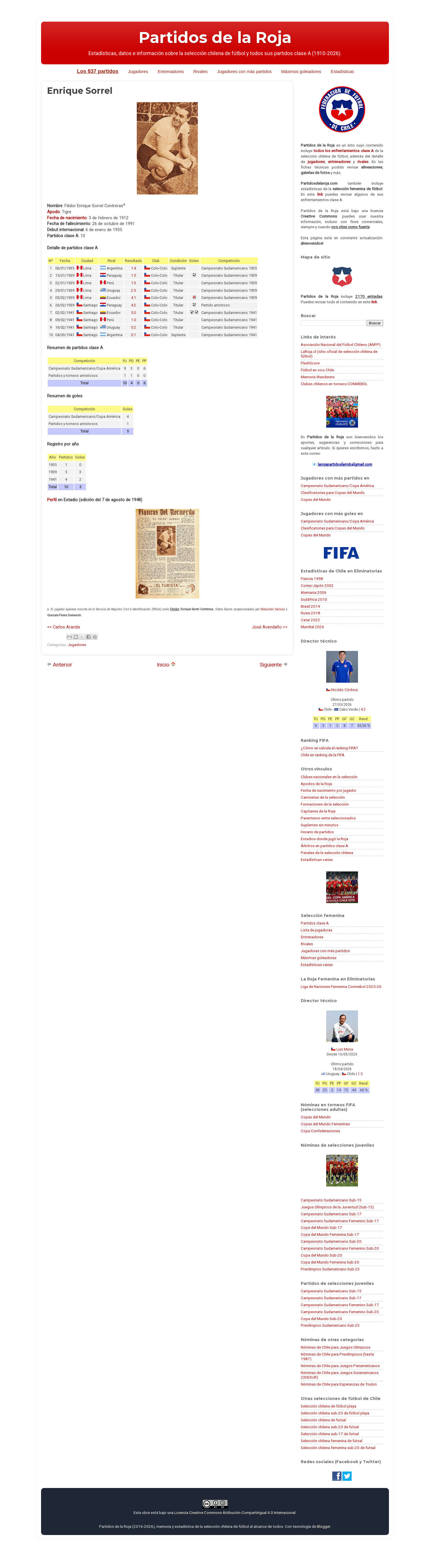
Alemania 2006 (313, 592)
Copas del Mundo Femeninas (325, 1124)
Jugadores (138, 71)
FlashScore (310, 363)
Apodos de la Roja (316, 783)
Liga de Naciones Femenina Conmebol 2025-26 (341, 986)
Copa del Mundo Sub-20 (321, 1255)
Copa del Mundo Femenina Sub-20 (330, 1262)
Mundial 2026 (312, 626)
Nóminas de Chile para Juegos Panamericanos (340, 1365)
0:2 (133, 327)
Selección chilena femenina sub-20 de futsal (338, 1447)
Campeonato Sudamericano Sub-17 (331, 1214)
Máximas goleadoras (318, 957)
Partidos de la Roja (215, 37)
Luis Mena (344, 1049)
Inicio (166, 664)
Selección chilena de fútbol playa (328, 1406)
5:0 (133, 312)
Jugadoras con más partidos (325, 950)
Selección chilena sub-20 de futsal (330, 1427)
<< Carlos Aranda (63, 627)
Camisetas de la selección (323, 797)
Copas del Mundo (316, 499)
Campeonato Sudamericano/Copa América (337, 485)
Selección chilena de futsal (323, 1420)
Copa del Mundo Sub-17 (321, 1227)
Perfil (52, 499)
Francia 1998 (312, 578)
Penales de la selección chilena (327, 852)
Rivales (200, 71)
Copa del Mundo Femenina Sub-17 (330, 1234)
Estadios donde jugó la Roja (324, 838)
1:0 (133, 320)
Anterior (59, 664)
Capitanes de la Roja (318, 811)
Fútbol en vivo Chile (317, 370)
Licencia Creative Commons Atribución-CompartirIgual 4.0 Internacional (235, 1512)
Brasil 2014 (310, 606)
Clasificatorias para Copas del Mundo (333, 492)
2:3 (133, 290)
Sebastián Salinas (273, 609)
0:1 (133, 335)
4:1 (133, 297)
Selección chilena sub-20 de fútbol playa (335, 1413)
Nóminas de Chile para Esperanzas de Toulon (339, 1384)
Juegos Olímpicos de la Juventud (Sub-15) (337, 1207)
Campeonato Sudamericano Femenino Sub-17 (340, 1220)
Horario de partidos (317, 832)
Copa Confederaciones (320, 1130)
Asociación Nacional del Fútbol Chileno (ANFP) (341, 344)
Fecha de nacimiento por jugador (328, 790)
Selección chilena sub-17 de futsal (330, 1433)
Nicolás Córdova (344, 690)
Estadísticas (342, 71)
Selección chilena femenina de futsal (331, 1440)
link (320, 194)
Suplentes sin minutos (319, 825)
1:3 (133, 283)
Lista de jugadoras (316, 930)
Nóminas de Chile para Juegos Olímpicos (335, 1347)
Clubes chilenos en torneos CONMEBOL (334, 383)
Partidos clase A (315, 923)
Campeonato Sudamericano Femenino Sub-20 (340, 1248)
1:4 (133, 268)
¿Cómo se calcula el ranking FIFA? (329, 748)
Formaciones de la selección (325, 804)
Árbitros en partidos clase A (324, 845)
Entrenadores (171, 71)
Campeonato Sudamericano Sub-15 (331, 1200)
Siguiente (274, 664)
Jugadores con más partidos (244, 71)
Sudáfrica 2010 (314, 599)
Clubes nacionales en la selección (329, 776)
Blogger (323, 1526)
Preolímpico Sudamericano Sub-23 (330, 1269)
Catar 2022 (310, 619)
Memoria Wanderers (318, 377)
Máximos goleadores (301, 71)
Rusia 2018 (310, 613)
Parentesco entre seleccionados (328, 818)
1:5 (133, 275)
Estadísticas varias (317, 859)
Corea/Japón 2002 (317, 585)
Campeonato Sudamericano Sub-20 (331, 1241)
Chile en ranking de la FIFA (322, 755)
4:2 (133, 305)
